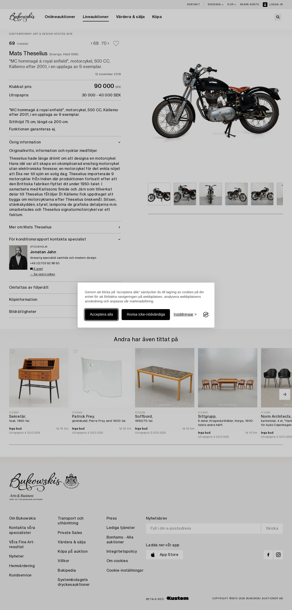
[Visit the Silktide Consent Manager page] (205, 314)
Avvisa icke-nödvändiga (146, 315)
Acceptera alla (101, 315)
